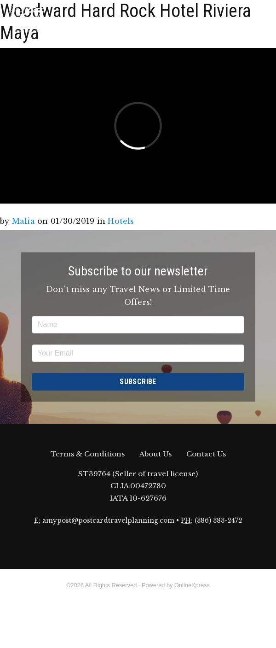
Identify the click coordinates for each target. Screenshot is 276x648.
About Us (155, 454)
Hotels (121, 221)
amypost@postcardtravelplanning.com (108, 521)
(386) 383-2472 (218, 521)
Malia (23, 221)
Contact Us (206, 454)
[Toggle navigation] (262, 18)
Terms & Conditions (88, 454)
